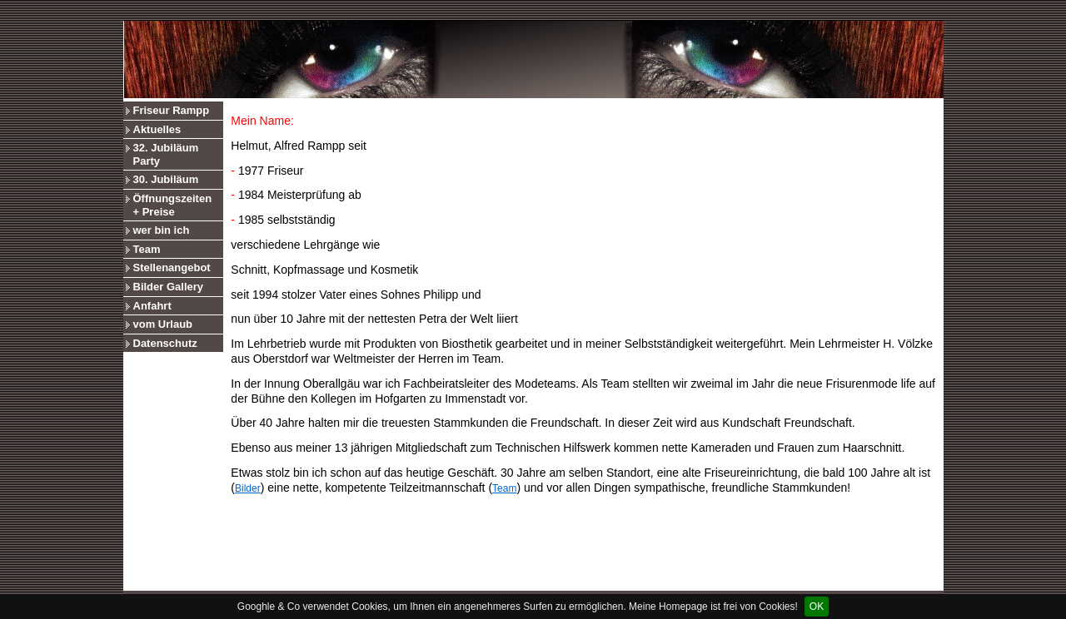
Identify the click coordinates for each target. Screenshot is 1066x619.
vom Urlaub (163, 324)
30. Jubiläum (166, 179)
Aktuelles (157, 129)
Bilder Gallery (168, 286)
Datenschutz (165, 343)
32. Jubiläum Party (166, 154)
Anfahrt (152, 306)
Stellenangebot (172, 267)
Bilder (248, 488)
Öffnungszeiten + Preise (172, 205)
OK (816, 606)
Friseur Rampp (171, 110)
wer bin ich (161, 230)
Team (147, 249)
